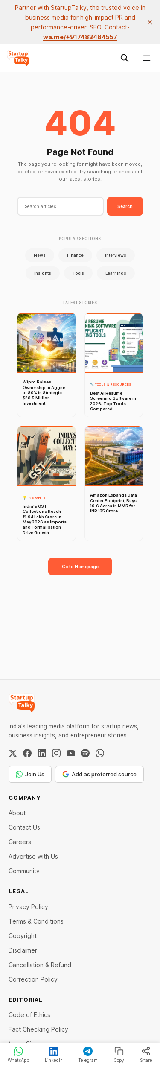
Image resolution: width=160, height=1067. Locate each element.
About (17, 812)
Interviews (115, 255)
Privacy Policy (28, 906)
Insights (42, 273)
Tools (78, 273)
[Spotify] (85, 753)
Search (125, 206)
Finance (75, 255)
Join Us (30, 774)
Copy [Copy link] (118, 1055)
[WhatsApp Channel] (100, 753)
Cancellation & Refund (40, 964)
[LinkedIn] (42, 753)
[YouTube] (71, 753)
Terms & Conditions (36, 921)
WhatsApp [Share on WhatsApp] (18, 1055)
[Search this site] (124, 58)
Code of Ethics (29, 1014)
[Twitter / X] (13, 753)
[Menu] (146, 58)
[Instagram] (56, 753)
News (40, 255)
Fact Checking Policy (38, 1029)
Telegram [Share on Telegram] (88, 1055)
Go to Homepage (80, 566)
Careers (20, 841)
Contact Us (24, 827)
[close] (150, 22)
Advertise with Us (33, 856)
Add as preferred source (99, 774)
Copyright (23, 935)
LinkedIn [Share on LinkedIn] (54, 1055)
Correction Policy (33, 979)
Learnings (115, 273)
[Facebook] (27, 753)
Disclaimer (23, 950)
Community (24, 870)
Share (146, 1055)
